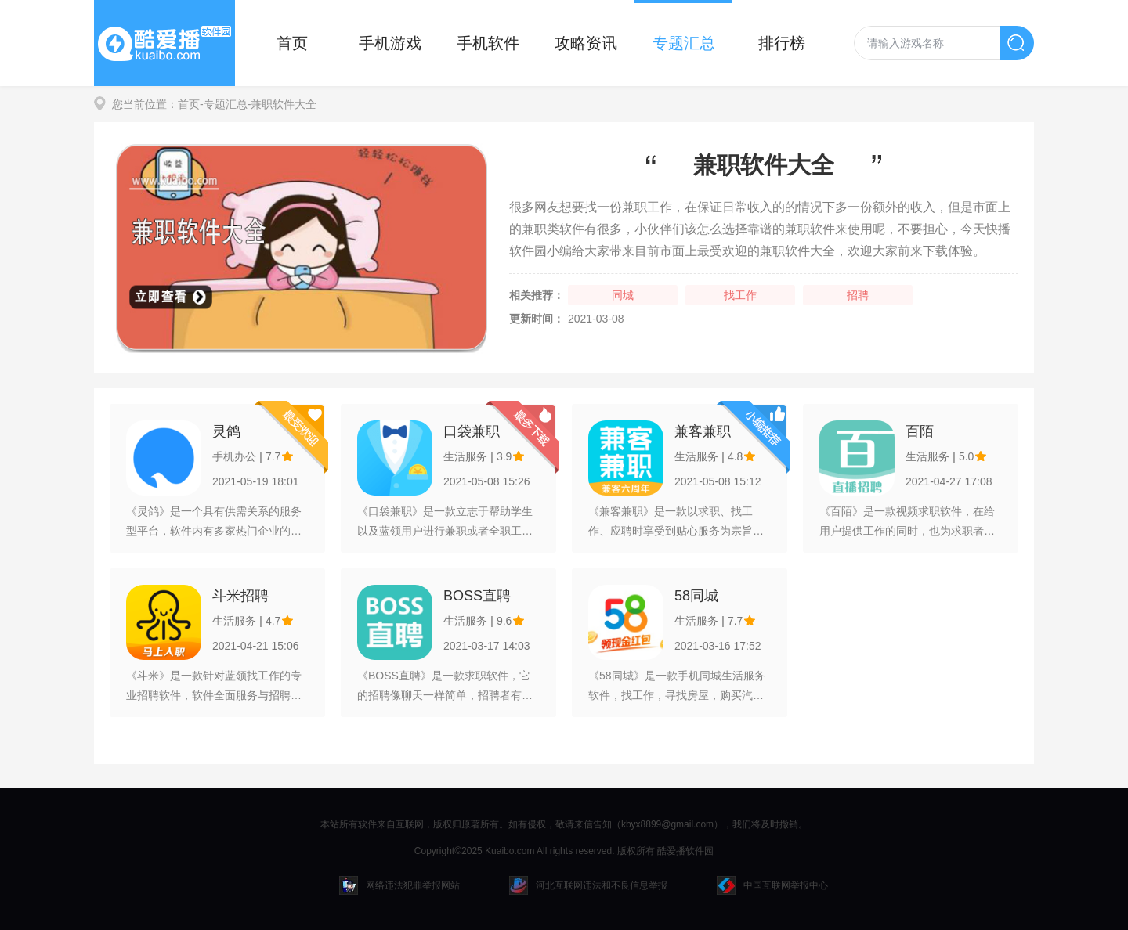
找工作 (740, 295)
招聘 (858, 295)
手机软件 (488, 43)
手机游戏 (390, 43)
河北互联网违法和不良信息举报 (588, 885)
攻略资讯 (586, 43)
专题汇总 (684, 43)
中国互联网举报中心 (772, 885)
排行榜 (781, 43)
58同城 (696, 596)
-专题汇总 (224, 104)
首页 (292, 43)
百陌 (920, 431)
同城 (623, 295)
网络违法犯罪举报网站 (399, 885)
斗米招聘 (240, 596)
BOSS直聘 (477, 596)
